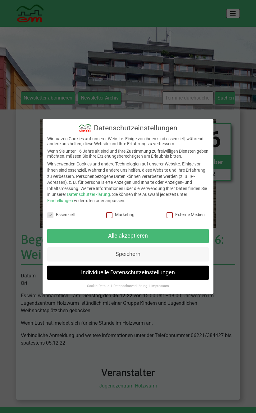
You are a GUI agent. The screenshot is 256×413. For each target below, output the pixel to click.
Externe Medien (186, 213)
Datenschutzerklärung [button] (130, 286)
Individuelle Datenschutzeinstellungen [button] (128, 272)
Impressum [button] (160, 286)
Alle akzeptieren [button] (128, 235)
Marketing (120, 213)
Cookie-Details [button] (98, 286)
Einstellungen (60, 200)
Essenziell (61, 213)
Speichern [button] (128, 254)
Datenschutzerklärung (88, 194)
